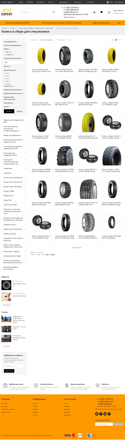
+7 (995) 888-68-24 (71, 10)
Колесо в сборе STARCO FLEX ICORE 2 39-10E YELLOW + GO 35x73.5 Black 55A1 (112, 70)
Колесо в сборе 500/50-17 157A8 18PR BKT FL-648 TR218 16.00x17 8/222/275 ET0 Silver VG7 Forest (41, 237)
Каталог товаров (7, 2)
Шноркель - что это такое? (19, 328)
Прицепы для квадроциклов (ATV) (17, 23)
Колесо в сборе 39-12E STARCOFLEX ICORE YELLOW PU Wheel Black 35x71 (88, 137)
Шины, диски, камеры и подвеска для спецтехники (36, 28)
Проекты (36, 409)
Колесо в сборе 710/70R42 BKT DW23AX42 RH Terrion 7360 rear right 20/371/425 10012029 (64, 170)
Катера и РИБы (9, 191)
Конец (53, 254)
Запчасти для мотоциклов (13, 182)
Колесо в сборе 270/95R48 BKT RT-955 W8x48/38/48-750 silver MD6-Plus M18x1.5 (41, 170)
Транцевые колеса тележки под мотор (13, 239)
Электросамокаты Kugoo (12, 256)
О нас (66, 403)
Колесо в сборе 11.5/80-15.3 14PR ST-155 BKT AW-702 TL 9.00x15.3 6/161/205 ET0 (112, 170)
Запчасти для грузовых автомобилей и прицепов (13, 261)
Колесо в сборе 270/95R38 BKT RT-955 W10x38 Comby (64, 237)
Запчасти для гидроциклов (13, 177)
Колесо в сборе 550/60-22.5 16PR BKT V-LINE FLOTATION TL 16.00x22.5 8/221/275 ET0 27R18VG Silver (111, 104)
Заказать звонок (69, 17)
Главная (4, 28)
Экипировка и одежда (11, 251)
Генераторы (8, 168)
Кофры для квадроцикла (101, 23)
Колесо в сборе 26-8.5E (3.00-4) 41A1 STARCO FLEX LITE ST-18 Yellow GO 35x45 (41, 104)
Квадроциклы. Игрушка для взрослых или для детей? (19, 319)
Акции (21, 2)
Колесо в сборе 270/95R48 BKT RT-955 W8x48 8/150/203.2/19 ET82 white (111, 237)
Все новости (7, 305)
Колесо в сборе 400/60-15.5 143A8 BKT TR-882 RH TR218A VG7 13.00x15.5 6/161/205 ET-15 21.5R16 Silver (88, 237)
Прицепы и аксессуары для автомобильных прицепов (13, 219)
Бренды (35, 412)
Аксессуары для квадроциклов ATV (10, 154)
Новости (67, 409)
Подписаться (9, 371)
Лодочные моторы (10, 205)
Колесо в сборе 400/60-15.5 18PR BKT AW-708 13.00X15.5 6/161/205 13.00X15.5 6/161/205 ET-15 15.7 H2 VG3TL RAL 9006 (65, 137)
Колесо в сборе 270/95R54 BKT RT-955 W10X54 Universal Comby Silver (88, 104)
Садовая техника (10, 225)
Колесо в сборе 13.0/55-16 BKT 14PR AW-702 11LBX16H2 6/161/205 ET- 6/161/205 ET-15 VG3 (64, 104)
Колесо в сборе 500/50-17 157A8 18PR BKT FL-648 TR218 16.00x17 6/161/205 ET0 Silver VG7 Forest (88, 170)
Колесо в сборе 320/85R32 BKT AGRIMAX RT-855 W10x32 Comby (64, 204)
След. (47, 254)
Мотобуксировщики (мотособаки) (11, 268)
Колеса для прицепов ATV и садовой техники (13, 141)
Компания (77, 2)
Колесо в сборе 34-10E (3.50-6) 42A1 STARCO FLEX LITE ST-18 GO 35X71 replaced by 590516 (41, 70)
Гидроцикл (7, 173)
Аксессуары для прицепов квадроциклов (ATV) (13, 147)
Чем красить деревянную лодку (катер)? (19, 338)
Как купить (40, 2)
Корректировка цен (19, 296)
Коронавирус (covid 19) (19, 285)
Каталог (13, 28)
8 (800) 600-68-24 (71, 12)
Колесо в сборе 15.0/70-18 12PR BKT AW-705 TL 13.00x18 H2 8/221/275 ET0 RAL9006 (88, 204)
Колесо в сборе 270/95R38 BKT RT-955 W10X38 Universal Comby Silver (41, 204)
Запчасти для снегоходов (13, 187)
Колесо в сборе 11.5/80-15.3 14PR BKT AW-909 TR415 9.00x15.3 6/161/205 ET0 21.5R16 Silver (41, 137)
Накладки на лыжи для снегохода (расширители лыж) (12, 211)
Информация (63, 2)
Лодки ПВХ (7, 200)
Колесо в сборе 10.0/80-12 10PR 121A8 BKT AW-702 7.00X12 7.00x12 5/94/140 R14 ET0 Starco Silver (111, 137)
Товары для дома (10, 234)
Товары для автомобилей (13, 229)
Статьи (35, 406)
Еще (118, 23)
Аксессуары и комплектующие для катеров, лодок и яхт (11, 162)
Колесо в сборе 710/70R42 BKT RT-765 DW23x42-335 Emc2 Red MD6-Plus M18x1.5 (88, 70)
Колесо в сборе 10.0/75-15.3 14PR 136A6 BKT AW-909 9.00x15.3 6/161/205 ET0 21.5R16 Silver (64, 70)
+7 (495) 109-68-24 (71, 7)
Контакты (90, 2)
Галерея (66, 406)
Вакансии (67, 412)
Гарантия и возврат (8, 409)
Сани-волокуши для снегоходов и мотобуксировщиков (61, 23)
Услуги (50, 2)
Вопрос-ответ (6, 412)
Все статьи (7, 346)
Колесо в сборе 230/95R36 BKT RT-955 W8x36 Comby (111, 204)
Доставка (30, 2)
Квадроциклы (8, 195)
